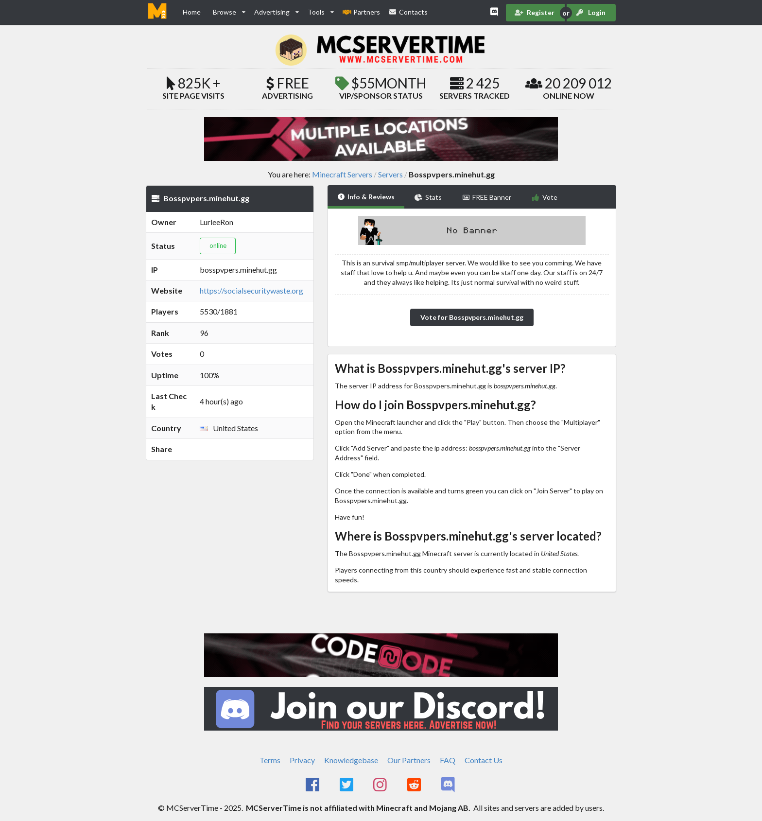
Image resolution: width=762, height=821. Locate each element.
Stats (428, 197)
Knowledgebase (351, 760)
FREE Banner (487, 197)
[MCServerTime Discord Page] (449, 785)
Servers (390, 174)
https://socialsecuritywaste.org (251, 290)
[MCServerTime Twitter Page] (347, 785)
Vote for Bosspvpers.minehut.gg (471, 317)
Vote (544, 197)
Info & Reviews (366, 196)
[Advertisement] (229, 516)
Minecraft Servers (342, 174)
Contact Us (483, 760)
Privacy (302, 760)
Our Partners (409, 760)
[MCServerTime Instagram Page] (381, 785)
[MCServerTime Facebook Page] (313, 785)
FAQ (447, 760)
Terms (270, 760)
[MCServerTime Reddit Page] (415, 785)
